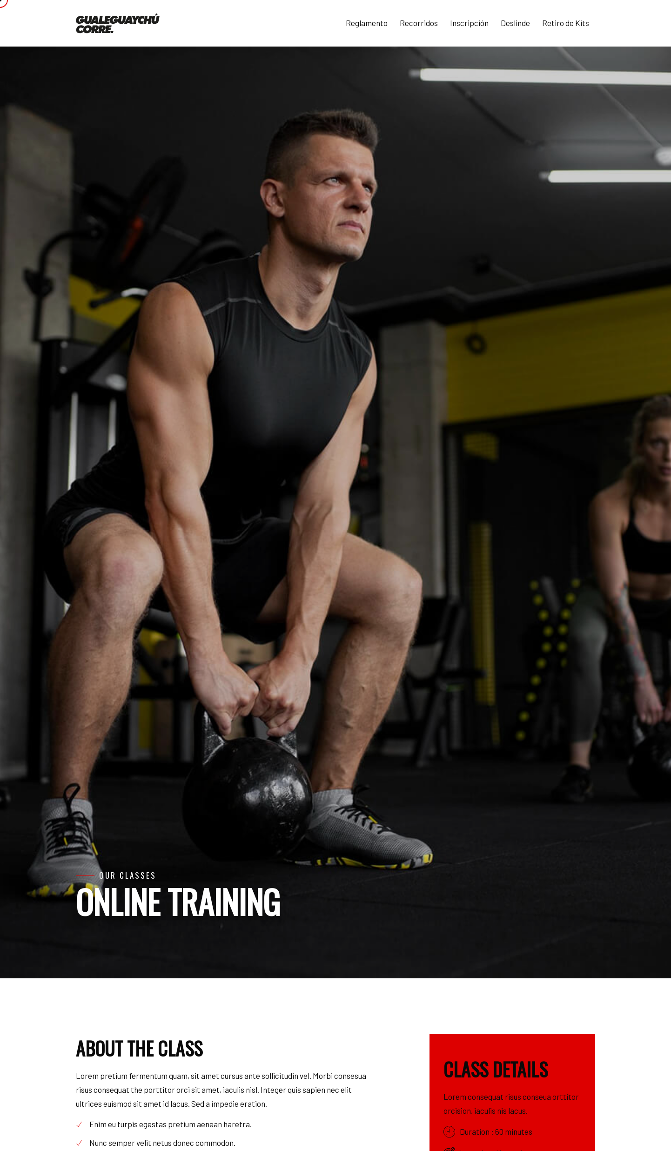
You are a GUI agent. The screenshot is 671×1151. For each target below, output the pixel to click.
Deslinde (515, 22)
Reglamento (367, 22)
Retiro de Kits (565, 22)
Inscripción (469, 22)
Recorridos (419, 22)
